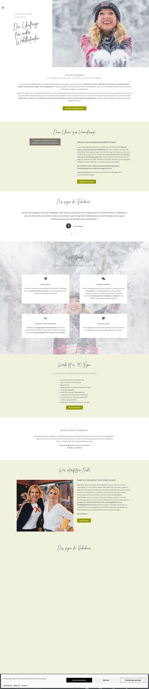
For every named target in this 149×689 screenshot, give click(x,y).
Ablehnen (106, 680)
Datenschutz (16, 685)
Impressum (24, 685)
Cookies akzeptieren (79, 680)
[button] (3, 8)
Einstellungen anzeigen (133, 680)
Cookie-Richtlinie (7, 685)
